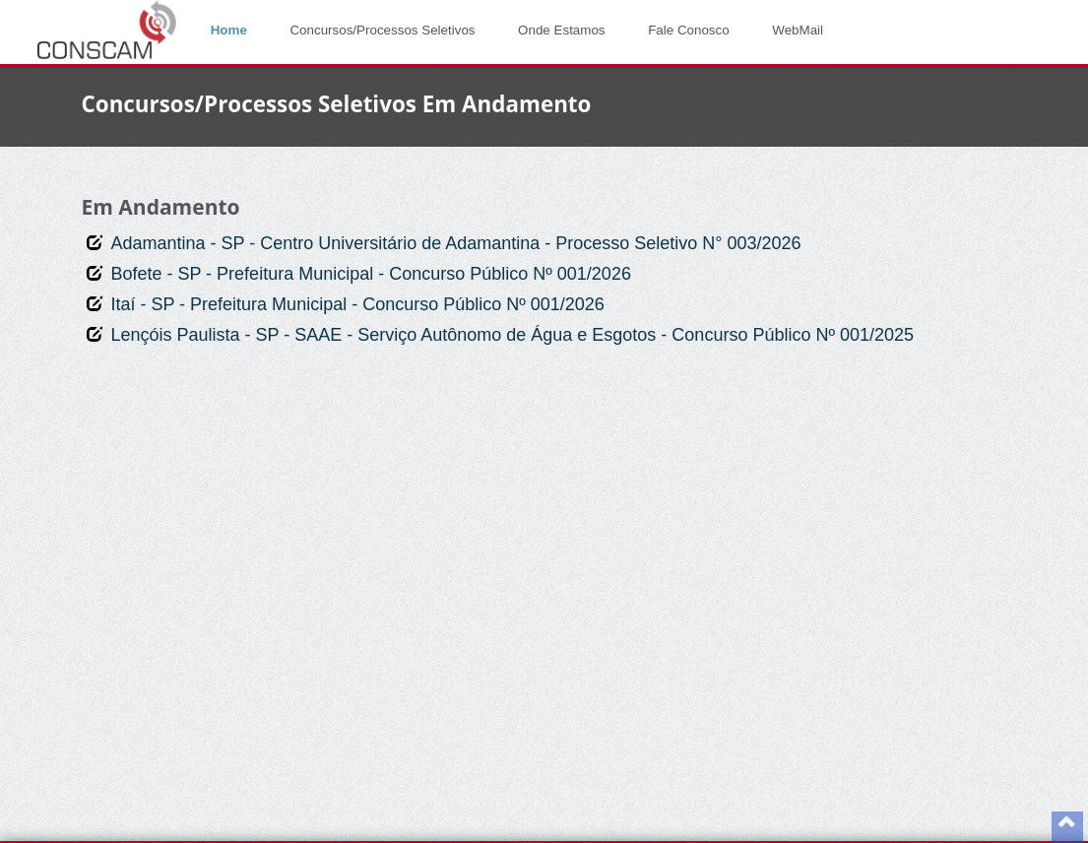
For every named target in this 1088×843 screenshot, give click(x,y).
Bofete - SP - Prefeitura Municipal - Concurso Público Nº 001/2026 (370, 274)
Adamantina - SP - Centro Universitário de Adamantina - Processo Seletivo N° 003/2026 (455, 243)
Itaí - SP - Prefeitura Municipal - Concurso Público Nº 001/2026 (357, 304)
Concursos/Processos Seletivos (382, 30)
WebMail (797, 30)
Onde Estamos (561, 30)
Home (229, 30)
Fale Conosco (689, 30)
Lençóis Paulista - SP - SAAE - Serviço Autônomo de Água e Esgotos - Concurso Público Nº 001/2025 (512, 335)
